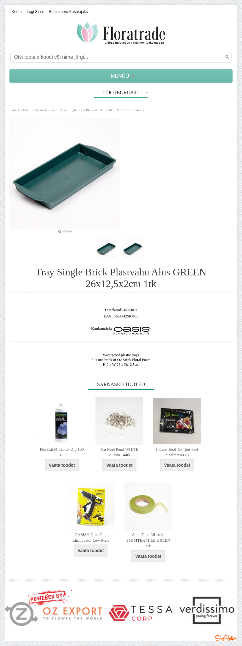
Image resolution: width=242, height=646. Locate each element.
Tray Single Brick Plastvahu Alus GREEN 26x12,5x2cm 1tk (102, 110)
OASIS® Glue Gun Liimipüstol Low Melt (90, 537)
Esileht (14, 110)
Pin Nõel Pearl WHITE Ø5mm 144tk (120, 452)
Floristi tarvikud (45, 110)
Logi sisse (35, 11)
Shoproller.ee (226, 638)
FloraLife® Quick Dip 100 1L (62, 452)
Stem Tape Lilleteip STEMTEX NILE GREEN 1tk (148, 540)
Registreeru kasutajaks (68, 11)
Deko (27, 110)
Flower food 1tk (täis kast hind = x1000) (177, 452)
